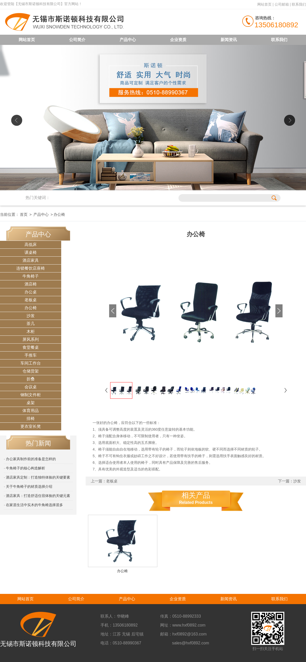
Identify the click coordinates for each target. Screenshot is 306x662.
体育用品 (30, 410)
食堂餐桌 (30, 347)
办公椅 (30, 308)
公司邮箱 (282, 4)
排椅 (31, 418)
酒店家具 (30, 260)
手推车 (30, 355)
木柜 (31, 331)
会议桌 (30, 387)
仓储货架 (30, 371)
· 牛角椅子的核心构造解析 (24, 468)
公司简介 (77, 40)
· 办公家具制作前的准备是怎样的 (30, 459)
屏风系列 (30, 339)
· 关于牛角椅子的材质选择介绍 (28, 486)
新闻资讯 (229, 40)
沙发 (31, 316)
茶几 (31, 323)
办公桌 (30, 292)
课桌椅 (30, 252)
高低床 (30, 244)
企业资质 (178, 40)
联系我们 (299, 4)
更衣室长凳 (30, 426)
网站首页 (264, 4)
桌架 (31, 403)
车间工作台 (30, 363)
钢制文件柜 (30, 395)
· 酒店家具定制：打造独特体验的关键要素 (37, 477)
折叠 (31, 379)
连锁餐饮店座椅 (30, 268)
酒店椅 (30, 284)
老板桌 (30, 300)
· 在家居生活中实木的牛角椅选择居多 (33, 505)
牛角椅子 (30, 276)
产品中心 (128, 40)
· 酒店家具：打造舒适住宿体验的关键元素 (37, 496)
